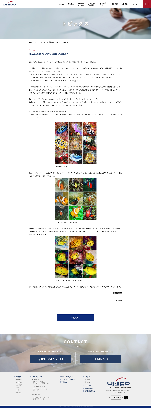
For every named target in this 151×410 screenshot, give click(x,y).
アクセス (19, 394)
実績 (17, 392)
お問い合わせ (88, 390)
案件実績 (63, 384)
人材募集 (86, 378)
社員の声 (88, 384)
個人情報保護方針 (89, 393)
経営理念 (19, 384)
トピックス (87, 387)
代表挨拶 (19, 386)
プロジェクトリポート (67, 381)
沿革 (17, 389)
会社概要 (19, 381)
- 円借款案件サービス (38, 388)
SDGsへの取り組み (66, 378)
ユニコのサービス (36, 378)
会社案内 (17, 378)
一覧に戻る (75, 318)
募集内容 (88, 381)
